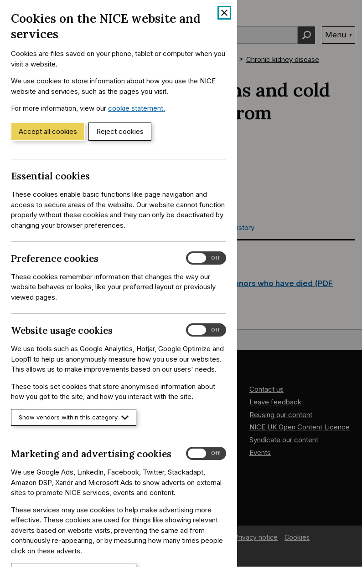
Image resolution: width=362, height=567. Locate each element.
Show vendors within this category (74, 417)
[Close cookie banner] (224, 12)
